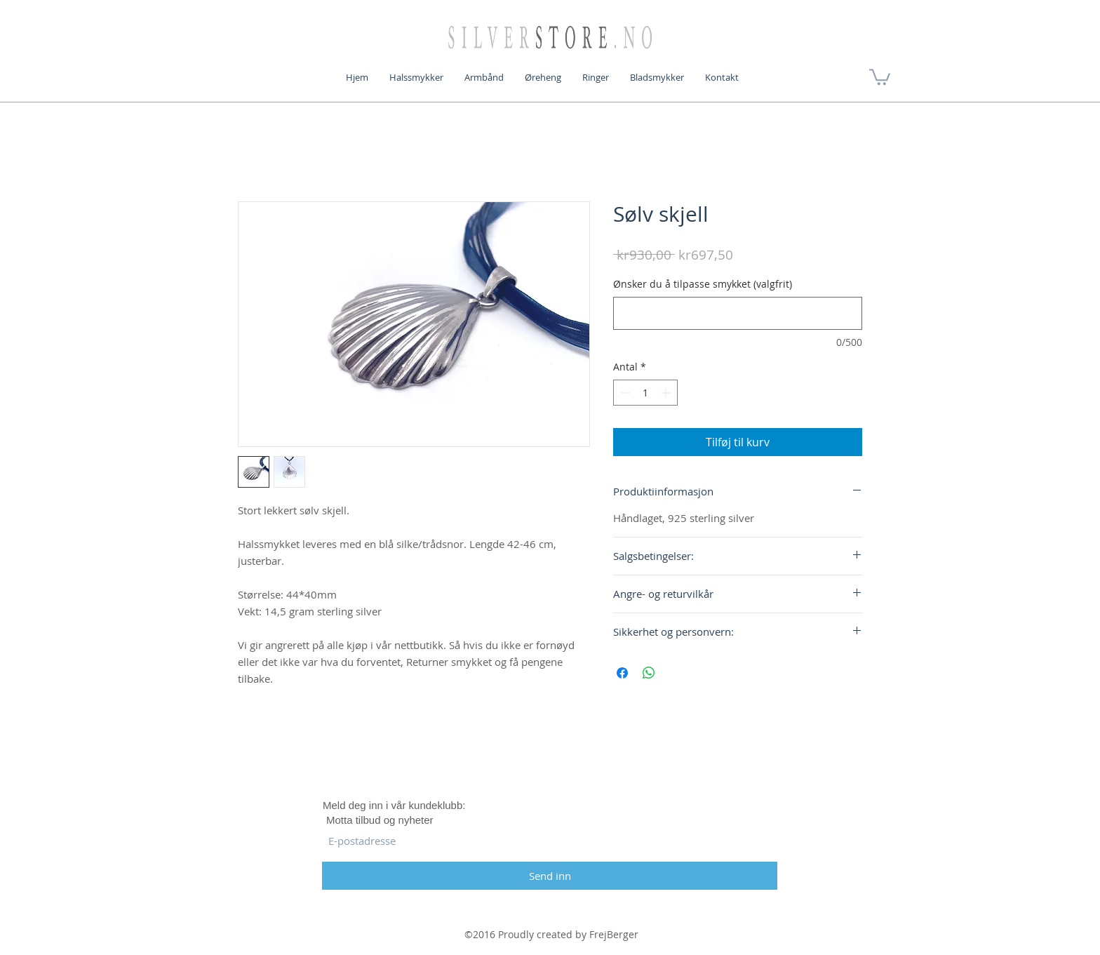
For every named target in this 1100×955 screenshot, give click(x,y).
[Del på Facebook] (622, 673)
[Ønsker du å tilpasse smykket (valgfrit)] (737, 313)
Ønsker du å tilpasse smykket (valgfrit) (702, 283)
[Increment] (667, 392)
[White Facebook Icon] (501, 755)
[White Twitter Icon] (550, 755)
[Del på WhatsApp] (648, 673)
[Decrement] (624, 392)
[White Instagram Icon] (598, 755)
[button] (879, 76)
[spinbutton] (645, 392)
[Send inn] (549, 875)
